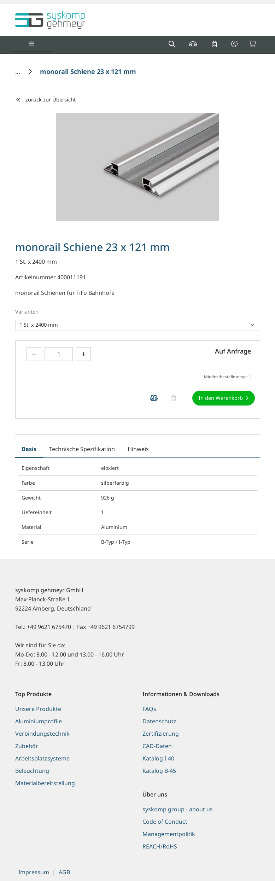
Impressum (33, 872)
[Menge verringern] (34, 354)
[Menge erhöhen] (83, 354)
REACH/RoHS (159, 846)
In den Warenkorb (221, 397)
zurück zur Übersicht (46, 99)
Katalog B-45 (159, 771)
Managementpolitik (168, 834)
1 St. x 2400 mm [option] (38, 324)
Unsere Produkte (38, 709)
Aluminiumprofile (38, 721)
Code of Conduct (164, 821)
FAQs (149, 709)
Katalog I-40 (158, 758)
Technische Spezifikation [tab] (82, 449)
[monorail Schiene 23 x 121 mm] (88, 71)
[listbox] (137, 325)
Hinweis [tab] (138, 449)
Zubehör (26, 746)
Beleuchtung (32, 771)
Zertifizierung (160, 733)
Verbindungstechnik (42, 733)
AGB (64, 872)
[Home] (18, 71)
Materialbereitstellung (45, 783)
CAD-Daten (157, 746)
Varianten (27, 311)
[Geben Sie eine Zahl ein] (59, 354)
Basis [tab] (29, 449)
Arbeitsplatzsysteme (42, 758)
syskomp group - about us (177, 809)
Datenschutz (159, 721)
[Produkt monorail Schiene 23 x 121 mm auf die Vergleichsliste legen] (154, 398)
